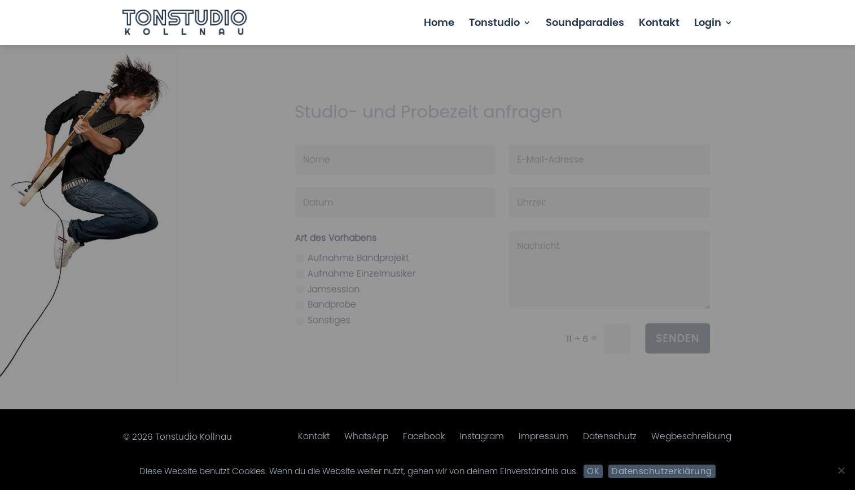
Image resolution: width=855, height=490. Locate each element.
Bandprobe (328, 302)
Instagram (481, 436)
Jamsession (329, 287)
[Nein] (841, 470)
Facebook (424, 436)
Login (707, 24)
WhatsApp (366, 436)
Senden (671, 335)
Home (439, 24)
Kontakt (659, 24)
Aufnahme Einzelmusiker (356, 272)
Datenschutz (610, 436)
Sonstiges (325, 318)
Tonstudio (494, 24)
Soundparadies (585, 24)
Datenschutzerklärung (662, 471)
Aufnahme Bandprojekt (353, 257)
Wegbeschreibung (691, 436)
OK (593, 471)
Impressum (543, 436)
